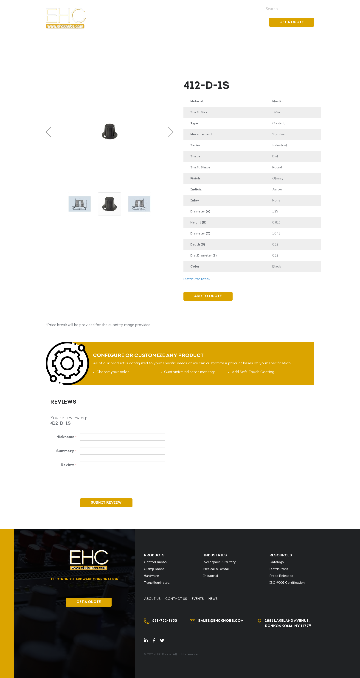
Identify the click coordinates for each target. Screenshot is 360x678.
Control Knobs (155, 562)
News (251, 8)
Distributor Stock (128, 8)
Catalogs (277, 562)
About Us (194, 8)
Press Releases (281, 576)
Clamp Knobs (154, 569)
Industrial (210, 576)
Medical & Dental (216, 569)
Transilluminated (156, 583)
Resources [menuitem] (248, 22)
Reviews (63, 402)
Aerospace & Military (219, 562)
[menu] (219, 22)
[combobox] (286, 8)
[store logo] (66, 18)
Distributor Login (165, 8)
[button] (48, 132)
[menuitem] (188, 22)
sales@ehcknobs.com (221, 621)
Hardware (151, 576)
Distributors (279, 569)
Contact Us (217, 8)
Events (237, 8)
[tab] (63, 402)
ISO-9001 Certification (287, 583)
